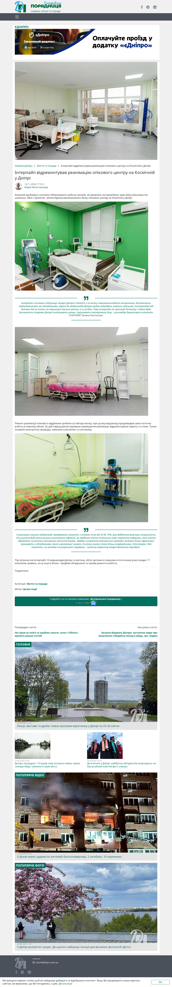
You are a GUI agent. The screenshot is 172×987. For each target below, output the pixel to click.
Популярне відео (30, 826)
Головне (23, 695)
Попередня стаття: (50, 682)
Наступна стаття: (122, 682)
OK (160, 982)
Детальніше (65, 983)
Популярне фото (30, 916)
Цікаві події (30, 640)
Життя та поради (46, 165)
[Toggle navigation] (17, 17)
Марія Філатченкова (36, 187)
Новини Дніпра (24, 165)
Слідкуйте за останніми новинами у (86, 652)
